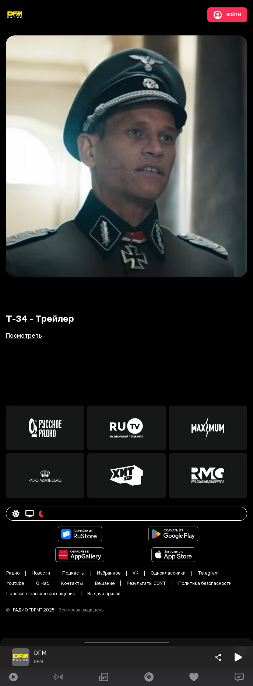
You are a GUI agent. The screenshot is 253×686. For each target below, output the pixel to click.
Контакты (72, 583)
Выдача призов (103, 593)
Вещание (105, 583)
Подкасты (73, 573)
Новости (41, 573)
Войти (227, 14)
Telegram (208, 573)
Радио (13, 573)
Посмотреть (24, 335)
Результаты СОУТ (146, 583)
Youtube (15, 583)
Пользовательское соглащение (40, 593)
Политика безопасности (205, 583)
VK (135, 573)
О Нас (42, 583)
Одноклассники (168, 573)
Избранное (108, 573)
